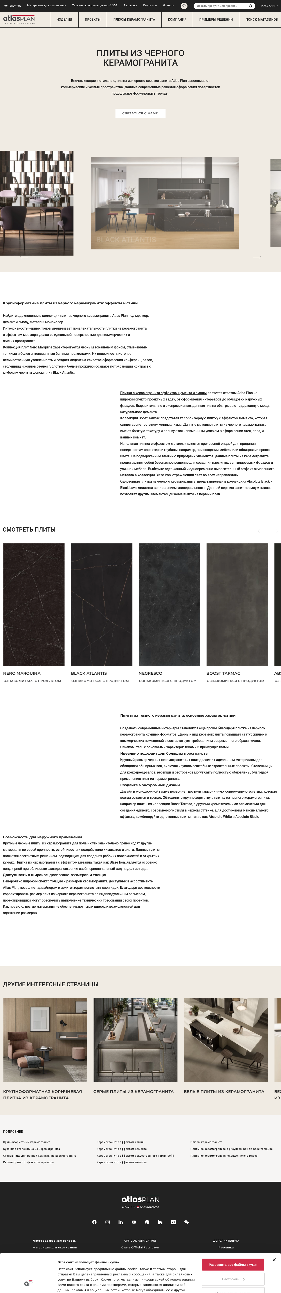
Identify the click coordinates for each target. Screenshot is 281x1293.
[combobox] (220, 6)
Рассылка (130, 5)
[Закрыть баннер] (274, 1226)
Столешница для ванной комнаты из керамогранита (39, 1155)
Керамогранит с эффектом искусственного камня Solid (135, 1155)
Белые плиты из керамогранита (224, 1091)
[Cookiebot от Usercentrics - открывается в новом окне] (28, 1284)
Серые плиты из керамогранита (134, 1091)
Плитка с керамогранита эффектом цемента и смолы (163, 393)
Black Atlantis (89, 673)
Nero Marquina (21, 673)
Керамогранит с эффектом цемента (122, 1149)
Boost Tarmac (223, 673)
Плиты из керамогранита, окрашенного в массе (224, 1155)
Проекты (93, 19)
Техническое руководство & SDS (94, 5)
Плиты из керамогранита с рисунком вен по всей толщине (232, 1149)
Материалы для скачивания (46, 5)
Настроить (233, 1246)
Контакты (150, 5)
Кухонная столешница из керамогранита (31, 1149)
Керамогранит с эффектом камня (120, 1142)
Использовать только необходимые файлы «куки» (233, 1262)
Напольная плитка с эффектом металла (152, 444)
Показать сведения (73, 1284)
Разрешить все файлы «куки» (233, 1231)
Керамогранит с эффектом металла (122, 1162)
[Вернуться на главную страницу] (20, 19)
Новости (169, 5)
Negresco (150, 673)
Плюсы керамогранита (134, 19)
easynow (12, 6)
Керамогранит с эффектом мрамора (28, 1162)
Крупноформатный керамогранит (26, 1142)
